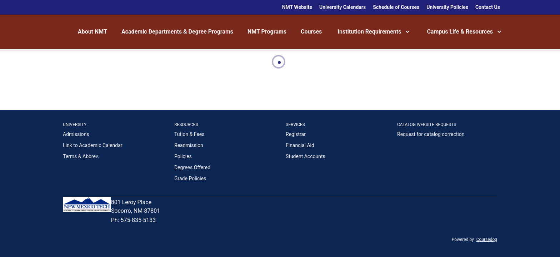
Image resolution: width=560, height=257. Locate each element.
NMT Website (297, 7)
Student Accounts (305, 156)
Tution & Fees (189, 134)
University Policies (447, 7)
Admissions (76, 134)
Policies (183, 156)
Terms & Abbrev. (81, 156)
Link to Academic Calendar (92, 145)
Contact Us (487, 7)
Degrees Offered (192, 167)
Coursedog (486, 239)
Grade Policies (190, 178)
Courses (311, 31)
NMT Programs (267, 31)
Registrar (296, 134)
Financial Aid (300, 145)
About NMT (92, 31)
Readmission (188, 145)
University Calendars (342, 7)
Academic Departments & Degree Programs (177, 31)
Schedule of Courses (396, 7)
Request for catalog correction (430, 134)
